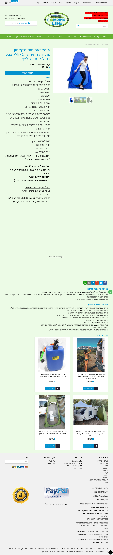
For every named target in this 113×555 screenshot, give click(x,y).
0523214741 (72, 459)
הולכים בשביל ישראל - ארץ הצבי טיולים (56, 498)
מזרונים (11, 542)
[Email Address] (6, 3)
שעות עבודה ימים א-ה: (94, 497)
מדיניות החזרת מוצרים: (98, 304)
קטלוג (101, 44)
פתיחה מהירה (42, 128)
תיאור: (47, 77)
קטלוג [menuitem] (96, 36)
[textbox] (92, 17)
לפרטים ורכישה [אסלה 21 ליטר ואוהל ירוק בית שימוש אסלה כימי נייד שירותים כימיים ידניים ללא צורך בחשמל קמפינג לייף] (90, 440)
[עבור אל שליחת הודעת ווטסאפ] (110, 292)
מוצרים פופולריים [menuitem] (85, 36)
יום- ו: (92, 507)
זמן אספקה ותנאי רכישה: (97, 288)
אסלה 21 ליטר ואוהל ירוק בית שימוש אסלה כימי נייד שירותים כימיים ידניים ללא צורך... (92, 427)
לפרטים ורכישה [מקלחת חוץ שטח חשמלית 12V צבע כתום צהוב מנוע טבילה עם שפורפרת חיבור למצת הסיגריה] (90, 385)
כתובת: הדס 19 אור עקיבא (73, 457)
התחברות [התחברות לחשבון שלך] (15, 1)
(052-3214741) (21, 180)
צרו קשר (78, 451)
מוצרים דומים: (102, 335)
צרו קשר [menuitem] (39, 36)
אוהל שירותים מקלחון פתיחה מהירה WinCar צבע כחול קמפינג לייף (27, 54)
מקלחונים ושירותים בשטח (91, 44)
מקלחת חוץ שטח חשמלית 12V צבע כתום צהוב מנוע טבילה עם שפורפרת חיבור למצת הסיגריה (92, 373)
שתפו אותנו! (51, 457)
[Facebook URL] (10, 3)
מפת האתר (103, 451)
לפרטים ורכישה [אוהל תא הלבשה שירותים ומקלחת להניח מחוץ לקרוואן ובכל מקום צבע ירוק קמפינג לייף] (19, 385)
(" (49, 177)
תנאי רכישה (78, 462)
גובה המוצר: (44, 152)
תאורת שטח (29, 542)
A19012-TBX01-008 (37, 64)
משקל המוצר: (43, 141)
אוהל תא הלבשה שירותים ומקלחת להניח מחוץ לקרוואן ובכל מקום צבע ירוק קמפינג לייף (20, 373)
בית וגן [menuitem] (54, 3)
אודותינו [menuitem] (61, 36)
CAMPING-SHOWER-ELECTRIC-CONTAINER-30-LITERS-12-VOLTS (56, 372)
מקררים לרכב (19, 542)
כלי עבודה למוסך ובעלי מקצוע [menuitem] (24, 36)
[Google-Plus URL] (9, 3)
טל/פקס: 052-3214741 (100, 482)
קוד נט (53, 553)
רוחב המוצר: (44, 148)
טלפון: (80, 459)
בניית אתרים (49, 553)
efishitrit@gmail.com (100, 490)
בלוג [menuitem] (54, 36)
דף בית (106, 44)
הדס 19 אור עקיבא (102, 494)
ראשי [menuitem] (104, 36)
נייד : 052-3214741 (101, 486)
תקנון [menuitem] (47, 36)
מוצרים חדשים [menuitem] (71, 36)
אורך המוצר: (44, 144)
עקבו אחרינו (49, 451)
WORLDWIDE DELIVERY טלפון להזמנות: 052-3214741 (15, 16)
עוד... (26, 451)
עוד (9, 36)
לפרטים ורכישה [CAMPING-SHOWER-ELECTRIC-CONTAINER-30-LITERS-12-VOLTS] (54, 385)
